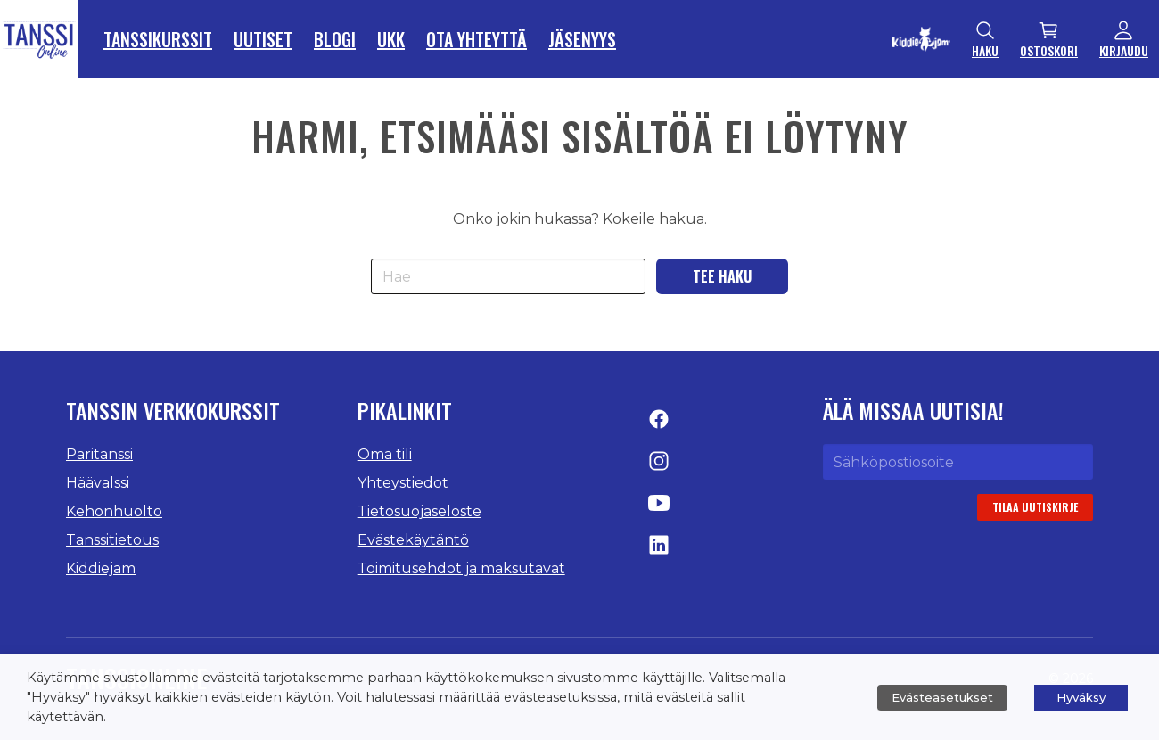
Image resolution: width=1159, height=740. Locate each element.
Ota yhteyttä (476, 39)
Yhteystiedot (403, 482)
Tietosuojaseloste (419, 511)
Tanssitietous (112, 539)
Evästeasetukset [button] (942, 697)
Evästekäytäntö (413, 539)
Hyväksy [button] (1081, 697)
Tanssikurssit (157, 39)
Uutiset (263, 39)
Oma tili (385, 454)
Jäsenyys (582, 39)
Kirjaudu (1123, 40)
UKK (391, 39)
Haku (985, 40)
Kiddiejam (101, 568)
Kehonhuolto (114, 511)
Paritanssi (99, 454)
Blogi (335, 39)
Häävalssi (97, 482)
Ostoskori (1049, 40)
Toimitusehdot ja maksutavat (461, 568)
